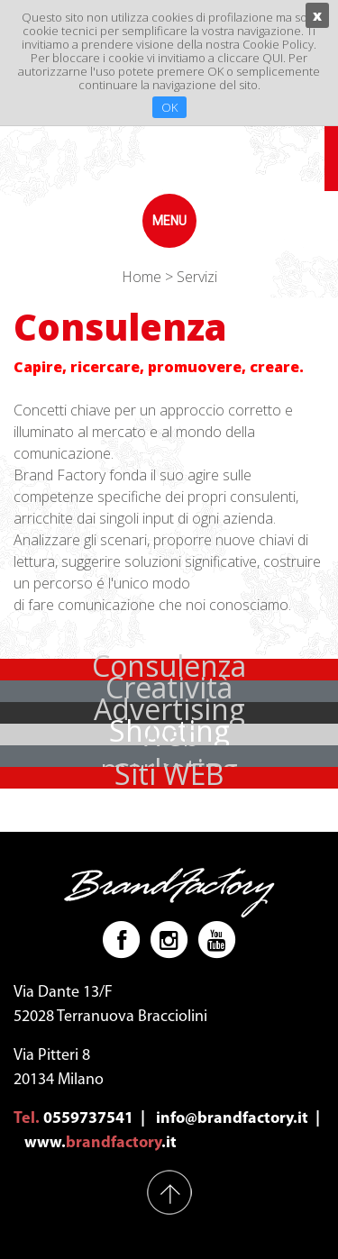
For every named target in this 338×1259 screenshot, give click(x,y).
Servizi (197, 277)
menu (169, 221)
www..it (100, 1143)
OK (169, 107)
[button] (169, 778)
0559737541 (88, 1118)
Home (141, 277)
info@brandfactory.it (232, 1118)
